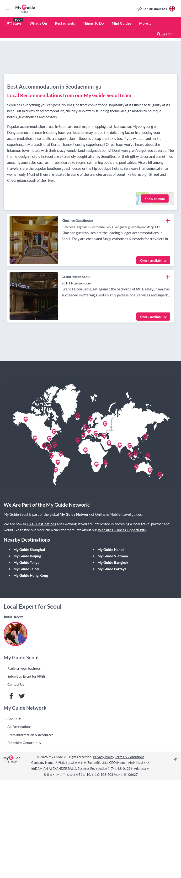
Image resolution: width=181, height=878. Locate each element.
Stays (13, 23)
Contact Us (15, 684)
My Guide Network (75, 514)
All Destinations (19, 727)
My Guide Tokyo (26, 562)
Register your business (24, 668)
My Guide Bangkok (112, 562)
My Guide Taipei (26, 569)
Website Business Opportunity (122, 530)
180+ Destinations (41, 524)
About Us (14, 719)
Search (164, 34)
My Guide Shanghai (29, 549)
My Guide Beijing (27, 556)
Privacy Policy (103, 757)
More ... (145, 23)
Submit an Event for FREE (26, 676)
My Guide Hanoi (110, 549)
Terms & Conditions (129, 757)
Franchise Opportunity (24, 743)
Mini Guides (121, 23)
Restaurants (65, 23)
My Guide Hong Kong (30, 575)
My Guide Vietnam (112, 556)
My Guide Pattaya (112, 569)
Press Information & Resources (30, 735)
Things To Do (93, 23)
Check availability (153, 260)
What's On (38, 23)
